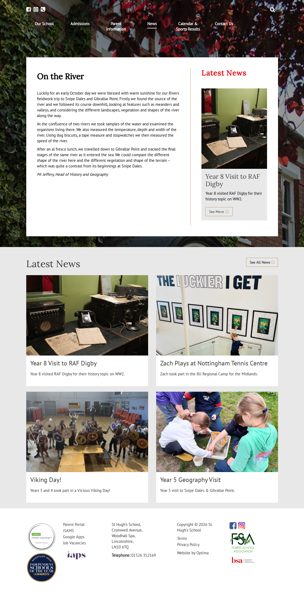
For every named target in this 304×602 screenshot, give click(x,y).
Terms (182, 538)
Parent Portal (73, 524)
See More (219, 211)
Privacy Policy (188, 544)
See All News (262, 262)
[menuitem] (44, 24)
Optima (202, 552)
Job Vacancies (74, 542)
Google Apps (73, 536)
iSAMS (68, 530)
